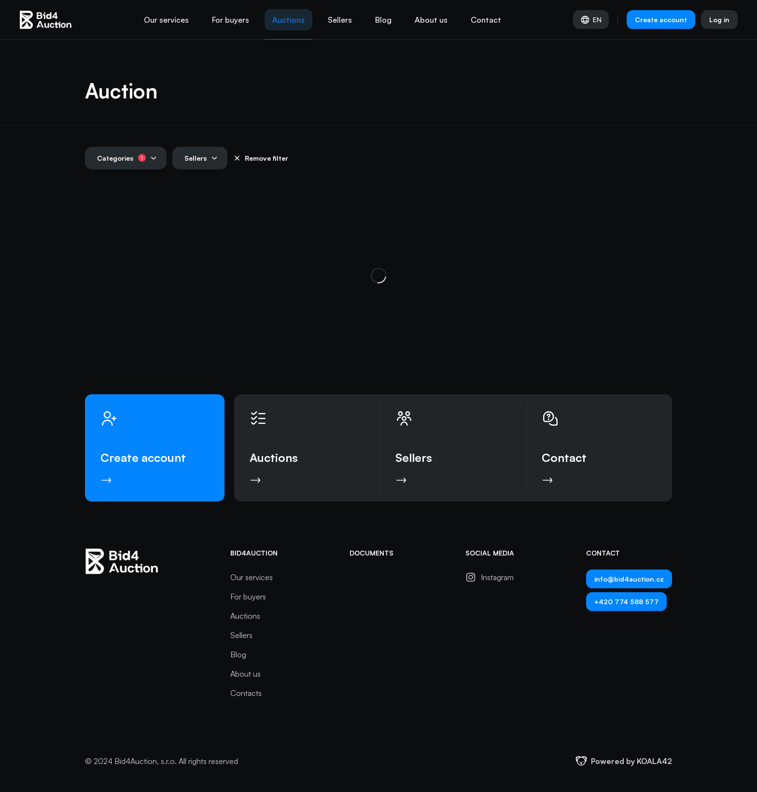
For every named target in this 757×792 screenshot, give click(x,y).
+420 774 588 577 (626, 601)
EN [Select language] (591, 20)
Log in (719, 19)
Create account (661, 19)
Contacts (246, 693)
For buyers (230, 20)
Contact (486, 20)
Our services (166, 20)
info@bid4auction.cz (629, 579)
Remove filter (260, 158)
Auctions (288, 20)
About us (431, 20)
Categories (126, 158)
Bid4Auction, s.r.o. (145, 761)
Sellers (340, 20)
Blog (383, 20)
